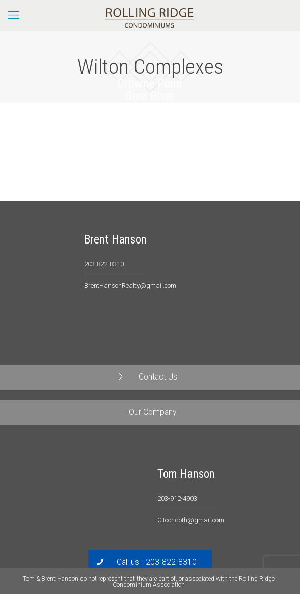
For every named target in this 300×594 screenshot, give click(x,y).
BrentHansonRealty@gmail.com (130, 285)
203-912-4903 (177, 498)
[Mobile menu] (13, 15)
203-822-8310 (104, 264)
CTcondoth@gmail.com (190, 520)
